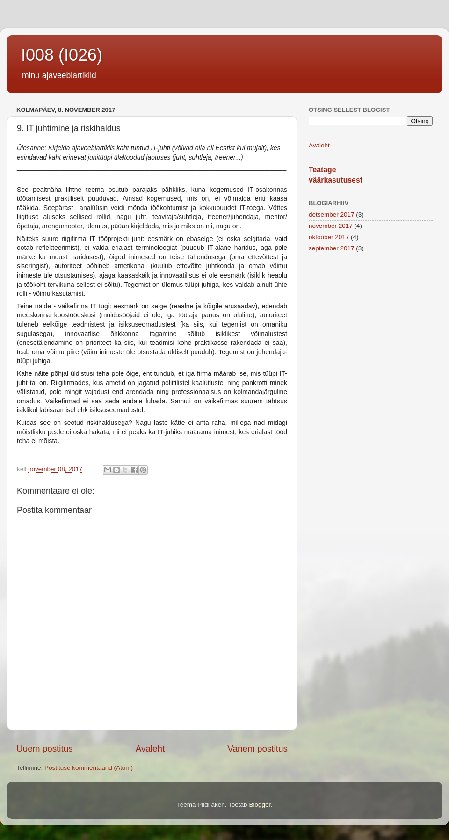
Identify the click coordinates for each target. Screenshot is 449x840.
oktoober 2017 (329, 237)
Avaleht (150, 748)
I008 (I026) (61, 55)
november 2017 (331, 225)
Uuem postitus (44, 748)
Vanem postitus (257, 748)
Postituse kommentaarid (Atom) (88, 767)
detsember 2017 (332, 214)
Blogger (259, 804)
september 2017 (332, 248)
